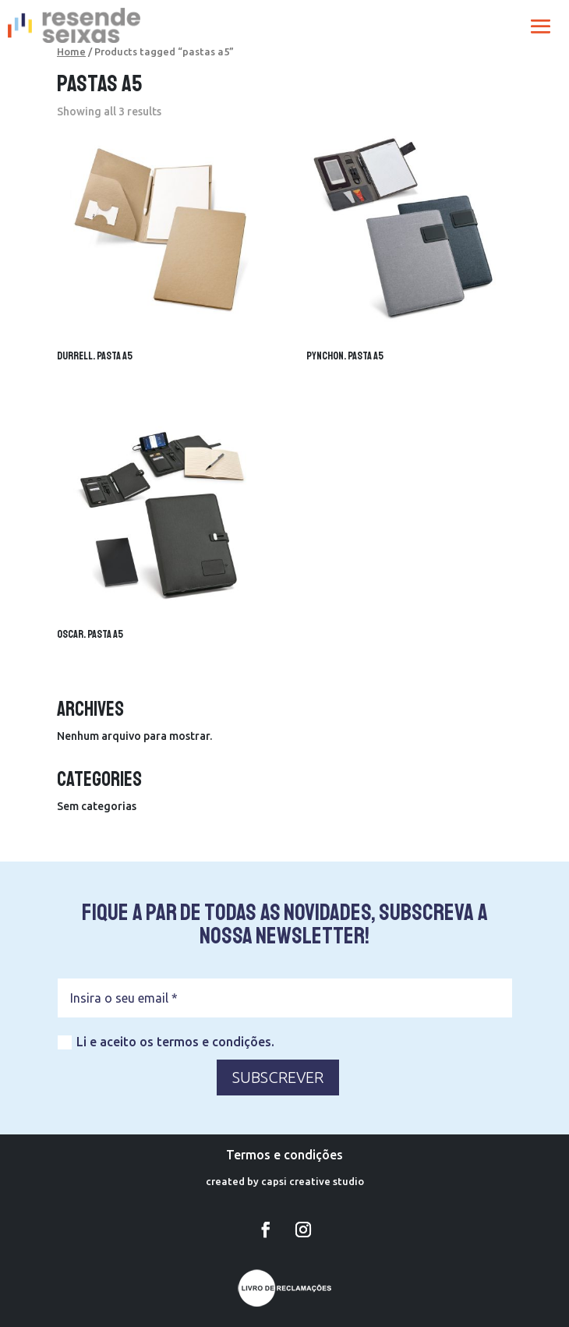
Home (71, 51)
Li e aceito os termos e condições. (166, 1042)
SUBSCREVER (277, 1077)
